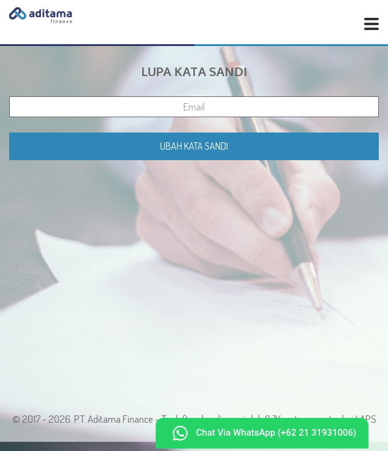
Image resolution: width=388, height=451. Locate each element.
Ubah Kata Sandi (194, 146)
